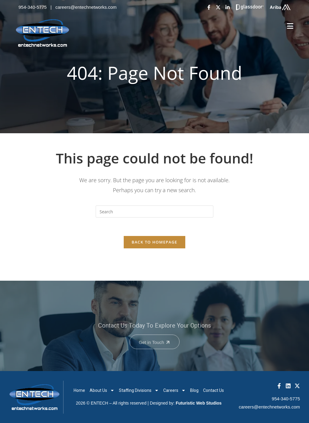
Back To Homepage (154, 242)
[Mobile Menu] (290, 26)
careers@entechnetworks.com (86, 7)
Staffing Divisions (139, 390)
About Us (102, 390)
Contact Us (213, 390)
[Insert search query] (154, 211)
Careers (174, 390)
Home (79, 390)
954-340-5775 (32, 7)
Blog (194, 390)
